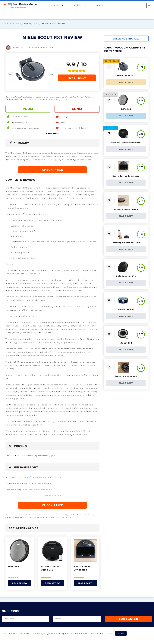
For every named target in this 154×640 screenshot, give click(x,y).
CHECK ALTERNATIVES (128, 38)
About (99, 5)
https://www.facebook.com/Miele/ (35, 489)
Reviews (57, 5)
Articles (80, 5)
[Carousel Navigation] (31, 72)
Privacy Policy (106, 633)
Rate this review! (52, 495)
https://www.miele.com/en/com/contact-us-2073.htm (33, 476)
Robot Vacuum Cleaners (53, 24)
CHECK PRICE (52, 169)
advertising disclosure (59, 99)
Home (36, 24)
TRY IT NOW (76, 78)
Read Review (19, 582)
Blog (76, 14)
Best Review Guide (11, 24)
